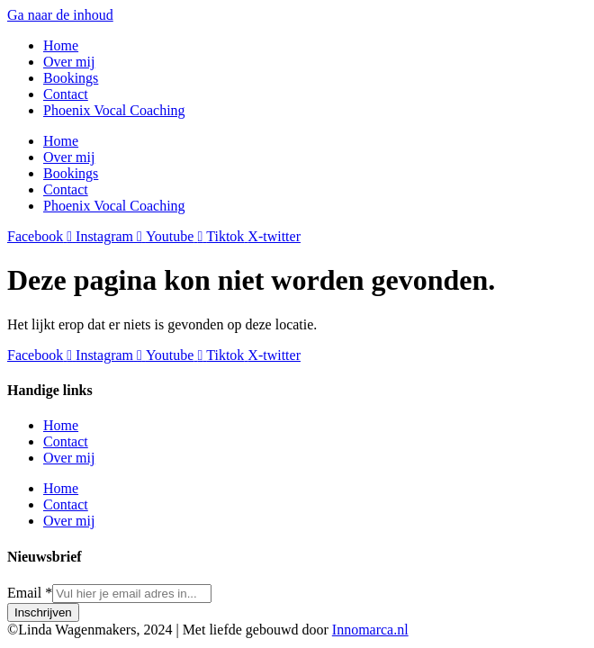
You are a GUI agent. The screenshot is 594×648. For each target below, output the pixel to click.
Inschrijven (43, 612)
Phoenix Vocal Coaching (114, 110)
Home (60, 45)
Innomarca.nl (370, 629)
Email (29, 592)
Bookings (70, 78)
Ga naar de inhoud (60, 14)
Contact (65, 94)
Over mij (68, 61)
